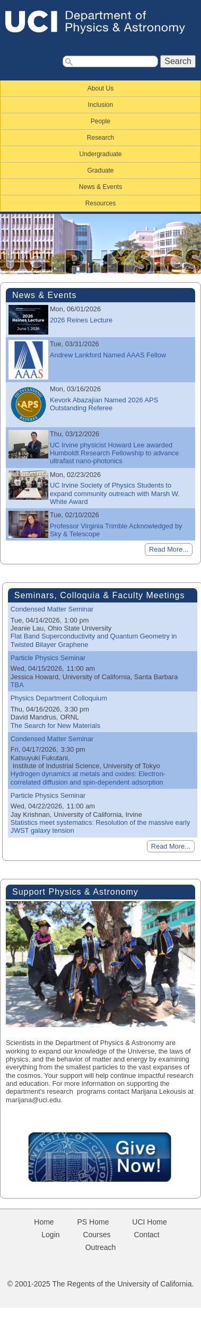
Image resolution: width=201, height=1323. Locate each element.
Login (50, 1234)
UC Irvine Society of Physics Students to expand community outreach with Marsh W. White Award (115, 493)
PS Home (93, 1222)
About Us (100, 88)
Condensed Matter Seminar (52, 609)
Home (44, 1222)
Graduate (100, 170)
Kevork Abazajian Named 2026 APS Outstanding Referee (104, 404)
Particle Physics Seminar (48, 658)
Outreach (100, 1247)
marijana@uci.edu (33, 1100)
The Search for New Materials (55, 726)
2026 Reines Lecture (81, 320)
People (100, 121)
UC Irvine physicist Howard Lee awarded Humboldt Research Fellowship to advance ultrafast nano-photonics (114, 453)
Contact (146, 1234)
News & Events (100, 187)
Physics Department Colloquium (59, 698)
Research (100, 137)
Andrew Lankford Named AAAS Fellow (108, 355)
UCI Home (149, 1222)
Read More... (168, 549)
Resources (100, 203)
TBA (17, 685)
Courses (96, 1234)
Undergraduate (100, 154)
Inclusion (100, 105)
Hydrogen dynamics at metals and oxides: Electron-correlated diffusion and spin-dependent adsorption (88, 778)
